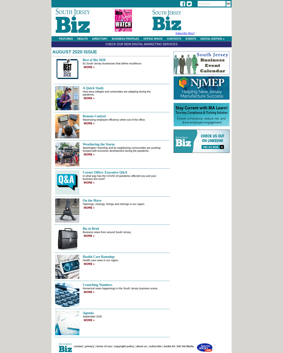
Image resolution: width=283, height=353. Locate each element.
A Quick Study (93, 88)
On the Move (92, 200)
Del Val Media (185, 346)
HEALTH (82, 38)
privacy (89, 346)
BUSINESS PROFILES (125, 38)
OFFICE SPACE (152, 38)
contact (78, 346)
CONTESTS (174, 38)
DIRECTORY (99, 38)
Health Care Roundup (99, 257)
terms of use (104, 346)
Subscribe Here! (185, 33)
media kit (169, 346)
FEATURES (66, 38)
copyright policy (124, 346)
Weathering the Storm (99, 144)
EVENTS (191, 38)
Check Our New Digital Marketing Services (141, 44)
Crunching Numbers (97, 285)
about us (141, 346)
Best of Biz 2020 (94, 60)
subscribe (155, 346)
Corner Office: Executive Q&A (105, 172)
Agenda (88, 313)
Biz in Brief (91, 228)
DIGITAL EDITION (212, 38)
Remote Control (94, 116)
